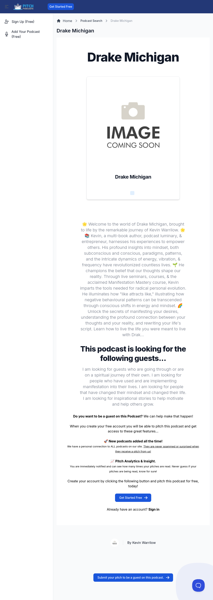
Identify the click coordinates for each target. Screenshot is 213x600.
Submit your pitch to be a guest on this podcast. (134, 577)
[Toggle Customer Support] (198, 585)
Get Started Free (60, 6)
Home (64, 21)
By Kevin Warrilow (141, 543)
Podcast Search (91, 20)
